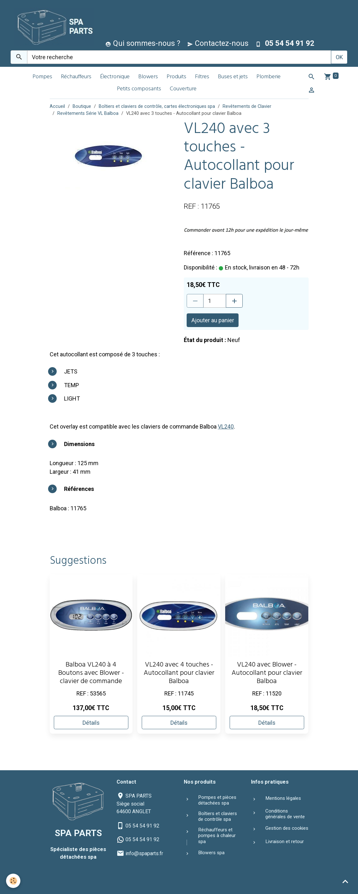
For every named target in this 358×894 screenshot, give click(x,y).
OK (339, 57)
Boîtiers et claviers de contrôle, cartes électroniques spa (157, 106)
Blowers (148, 77)
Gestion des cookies (286, 828)
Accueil (57, 106)
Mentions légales (283, 798)
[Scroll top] (345, 881)
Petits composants (139, 89)
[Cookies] (13, 881)
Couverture (183, 89)
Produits (176, 77)
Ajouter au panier (212, 320)
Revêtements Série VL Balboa (87, 113)
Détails (91, 722)
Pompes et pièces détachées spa (217, 800)
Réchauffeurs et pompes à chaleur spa (217, 835)
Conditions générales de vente (285, 813)
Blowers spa (211, 853)
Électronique (115, 77)
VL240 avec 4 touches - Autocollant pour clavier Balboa (179, 673)
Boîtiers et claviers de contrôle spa (217, 816)
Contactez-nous (217, 43)
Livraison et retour (284, 841)
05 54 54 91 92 (142, 825)
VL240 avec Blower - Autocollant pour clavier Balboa (267, 673)
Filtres (202, 77)
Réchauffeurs (76, 77)
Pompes (42, 77)
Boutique (82, 106)
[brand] (52, 26)
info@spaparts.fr (144, 853)
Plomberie (268, 77)
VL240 (226, 426)
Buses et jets (233, 77)
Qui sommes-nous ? (142, 43)
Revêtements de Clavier (247, 106)
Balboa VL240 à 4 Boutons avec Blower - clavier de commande (91, 673)
